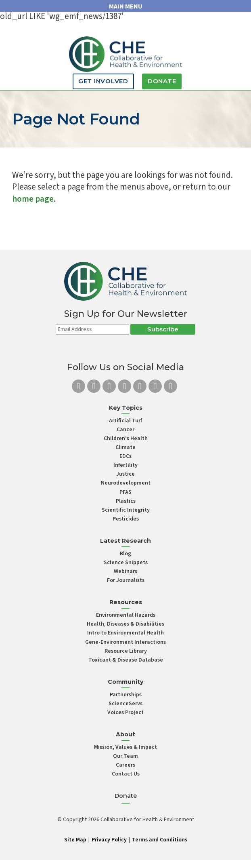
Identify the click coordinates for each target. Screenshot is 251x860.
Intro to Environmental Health (125, 633)
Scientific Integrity (126, 510)
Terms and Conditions (159, 840)
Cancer (125, 430)
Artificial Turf (125, 421)
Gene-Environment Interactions (125, 642)
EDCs (125, 456)
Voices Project (125, 712)
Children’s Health (126, 438)
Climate (125, 447)
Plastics (126, 501)
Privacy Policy (109, 840)
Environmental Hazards (125, 615)
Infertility (125, 465)
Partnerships (126, 695)
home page (33, 199)
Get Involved (103, 81)
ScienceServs (125, 704)
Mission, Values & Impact (125, 747)
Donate (162, 81)
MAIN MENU (125, 6)
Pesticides (126, 519)
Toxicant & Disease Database (125, 660)
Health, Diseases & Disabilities (125, 624)
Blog (125, 554)
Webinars (125, 571)
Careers (125, 765)
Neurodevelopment (126, 483)
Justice (125, 474)
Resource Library (126, 651)
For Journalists (125, 580)
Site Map (75, 840)
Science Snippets (126, 563)
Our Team (125, 756)
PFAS (125, 492)
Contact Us (126, 774)
